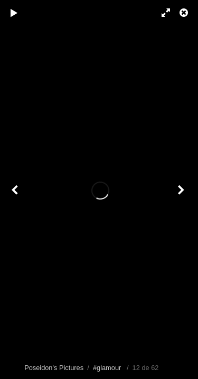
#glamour (107, 368)
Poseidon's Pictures (53, 368)
